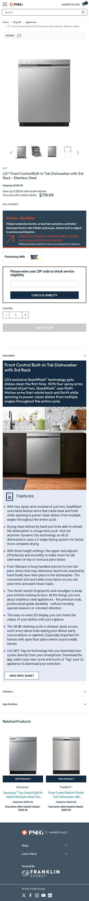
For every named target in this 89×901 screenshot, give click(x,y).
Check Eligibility (44, 295)
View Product (23, 779)
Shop (25, 845)
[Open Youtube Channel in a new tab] (43, 895)
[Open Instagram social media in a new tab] (37, 895)
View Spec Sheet (21, 675)
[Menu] (5, 4)
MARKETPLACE (58, 832)
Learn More (29, 853)
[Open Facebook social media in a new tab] (30, 895)
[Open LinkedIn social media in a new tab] (50, 895)
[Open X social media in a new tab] (24, 895)
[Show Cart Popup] (84, 4)
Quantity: (8, 308)
